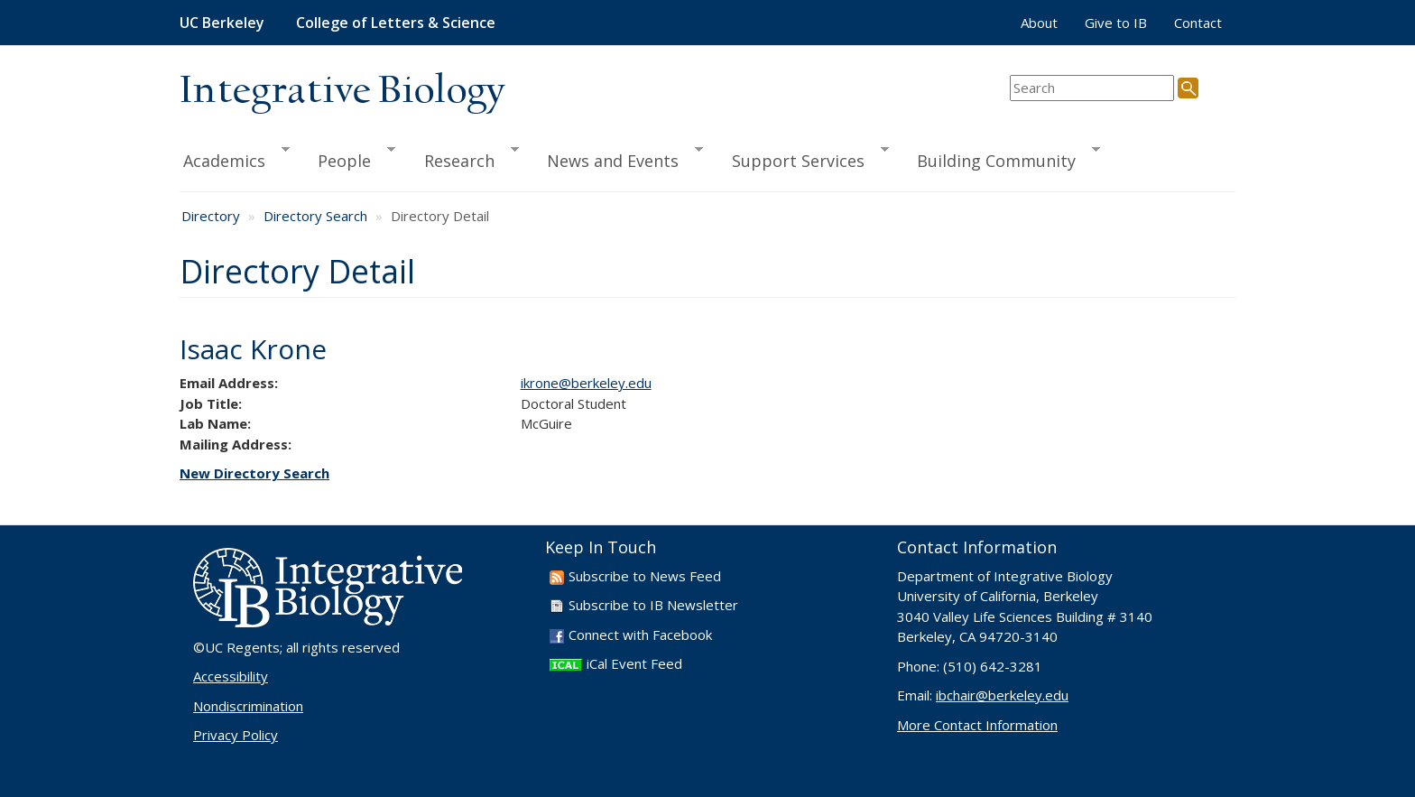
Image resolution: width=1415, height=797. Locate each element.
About (1039, 23)
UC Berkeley (222, 22)
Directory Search (315, 216)
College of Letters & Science (395, 22)
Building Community (1000, 157)
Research (463, 157)
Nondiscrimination (248, 706)
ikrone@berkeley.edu (586, 383)
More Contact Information (977, 725)
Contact (1198, 23)
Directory (210, 216)
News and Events (617, 157)
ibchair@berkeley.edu (1002, 695)
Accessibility (230, 676)
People (348, 157)
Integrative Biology (342, 92)
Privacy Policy (235, 735)
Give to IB (1116, 23)
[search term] (1092, 88)
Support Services (802, 157)
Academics (235, 157)
